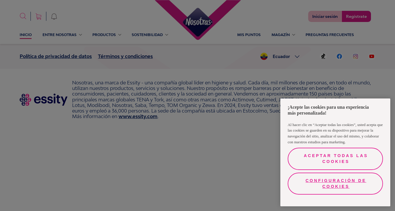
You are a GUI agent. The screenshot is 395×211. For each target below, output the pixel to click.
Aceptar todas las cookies (336, 158)
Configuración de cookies (336, 183)
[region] (335, 152)
